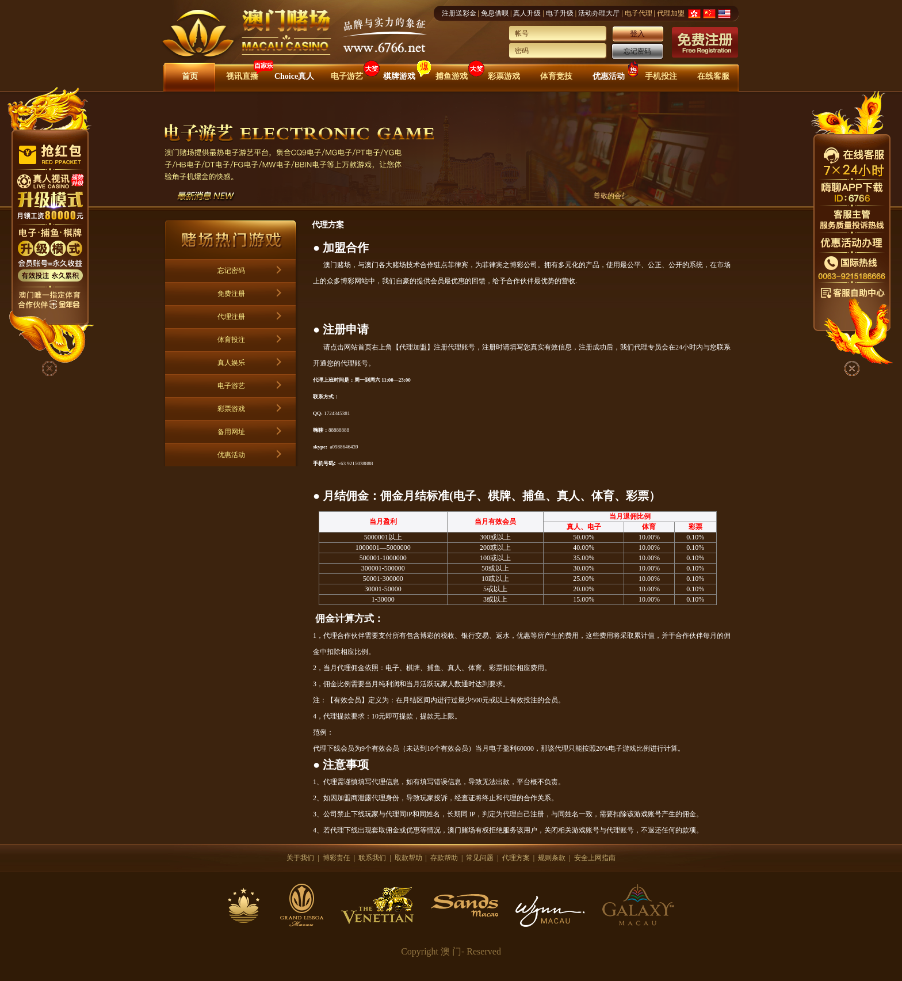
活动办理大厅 (599, 13)
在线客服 (713, 76)
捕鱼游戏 (451, 76)
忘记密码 (637, 51)
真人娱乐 (231, 363)
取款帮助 (408, 858)
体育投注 (231, 340)
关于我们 (300, 858)
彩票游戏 (504, 76)
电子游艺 (347, 76)
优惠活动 (609, 76)
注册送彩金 (459, 13)
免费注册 (231, 294)
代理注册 (231, 317)
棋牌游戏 (399, 76)
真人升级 (527, 13)
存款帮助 (444, 858)
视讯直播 (242, 76)
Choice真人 (294, 76)
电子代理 (638, 13)
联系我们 (372, 858)
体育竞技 (556, 76)
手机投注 (661, 76)
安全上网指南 (595, 858)
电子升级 (560, 13)
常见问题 (480, 858)
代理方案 (516, 858)
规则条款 (551, 858)
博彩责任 (336, 858)
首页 (190, 76)
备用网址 (231, 432)
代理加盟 (671, 13)
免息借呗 (495, 13)
